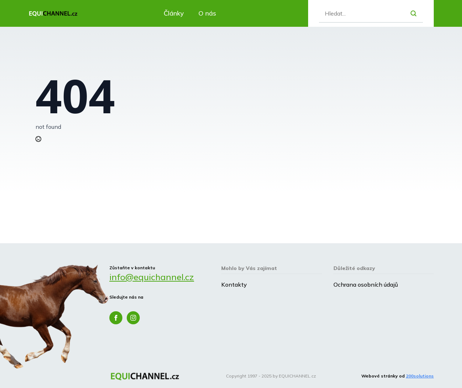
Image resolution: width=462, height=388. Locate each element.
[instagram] (133, 317)
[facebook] (115, 317)
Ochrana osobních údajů (365, 284)
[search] (413, 13)
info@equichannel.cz (151, 276)
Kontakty (234, 284)
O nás (207, 13)
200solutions (420, 376)
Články (174, 13)
